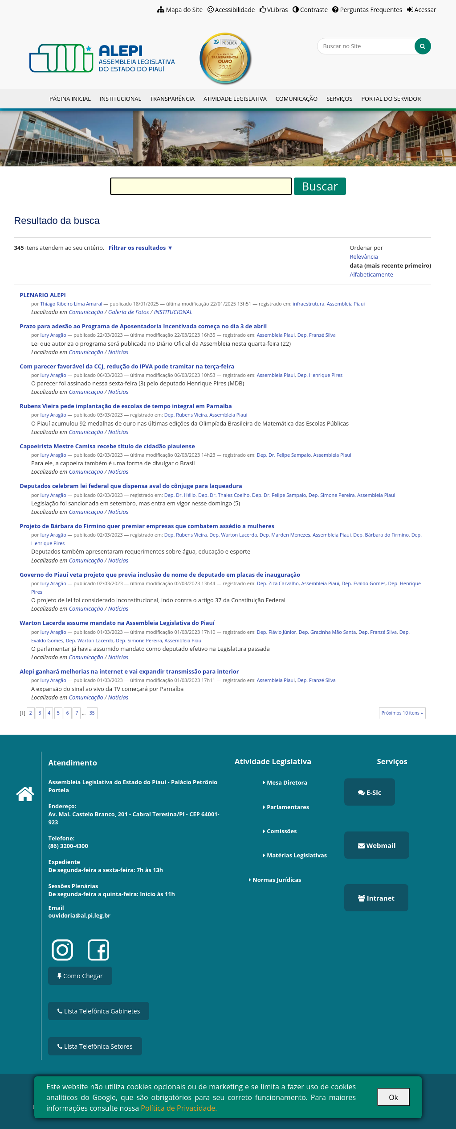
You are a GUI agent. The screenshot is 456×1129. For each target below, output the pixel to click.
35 (92, 713)
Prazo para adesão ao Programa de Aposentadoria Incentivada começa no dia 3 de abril (143, 326)
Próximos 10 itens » (402, 713)
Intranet (376, 897)
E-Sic (370, 792)
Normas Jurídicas (276, 880)
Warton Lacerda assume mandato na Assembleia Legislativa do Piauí (117, 623)
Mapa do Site (184, 9)
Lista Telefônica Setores (94, 1046)
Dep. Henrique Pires (320, 375)
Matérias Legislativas (297, 855)
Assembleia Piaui (346, 303)
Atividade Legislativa (235, 99)
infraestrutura (309, 303)
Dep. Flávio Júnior (276, 632)
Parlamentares (288, 807)
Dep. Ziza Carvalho (278, 583)
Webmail (377, 845)
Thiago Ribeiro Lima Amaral (71, 303)
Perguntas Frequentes (371, 9)
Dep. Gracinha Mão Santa (327, 632)
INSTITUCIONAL (173, 312)
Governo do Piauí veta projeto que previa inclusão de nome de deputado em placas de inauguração (160, 575)
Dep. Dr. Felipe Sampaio (284, 454)
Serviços (339, 99)
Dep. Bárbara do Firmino (381, 534)
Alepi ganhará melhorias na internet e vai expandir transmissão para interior (129, 671)
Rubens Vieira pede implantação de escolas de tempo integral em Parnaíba (126, 406)
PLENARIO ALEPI (42, 295)
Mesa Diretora (287, 782)
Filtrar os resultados (137, 248)
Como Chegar (79, 976)
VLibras (277, 9)
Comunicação (297, 99)
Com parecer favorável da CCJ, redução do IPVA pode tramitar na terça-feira (127, 366)
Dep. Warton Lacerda (233, 534)
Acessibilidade (235, 9)
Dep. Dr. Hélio (180, 495)
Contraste (314, 9)
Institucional (120, 99)
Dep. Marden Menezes (285, 534)
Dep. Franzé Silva (316, 334)
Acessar (425, 9)
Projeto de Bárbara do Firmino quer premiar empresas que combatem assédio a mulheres (147, 526)
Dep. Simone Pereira (332, 495)
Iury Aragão (53, 334)
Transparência (172, 99)
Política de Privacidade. (179, 1108)
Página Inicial (70, 99)
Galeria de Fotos (128, 312)
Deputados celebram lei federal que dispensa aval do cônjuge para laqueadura (131, 486)
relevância (364, 256)
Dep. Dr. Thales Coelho (223, 495)
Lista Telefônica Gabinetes (98, 1011)
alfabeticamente (371, 274)
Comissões (282, 831)
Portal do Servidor (391, 99)
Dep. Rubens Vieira (185, 414)
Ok (393, 1097)
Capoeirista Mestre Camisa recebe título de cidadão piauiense (107, 446)
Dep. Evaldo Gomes (363, 583)
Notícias (118, 352)
